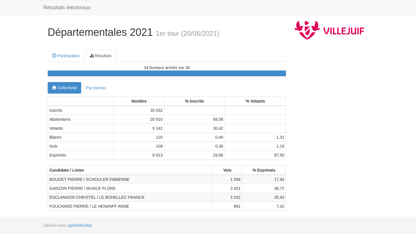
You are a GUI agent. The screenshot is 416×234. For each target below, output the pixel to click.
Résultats (101, 55)
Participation (66, 55)
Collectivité (64, 88)
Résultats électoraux (66, 7)
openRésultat (80, 225)
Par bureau (96, 88)
